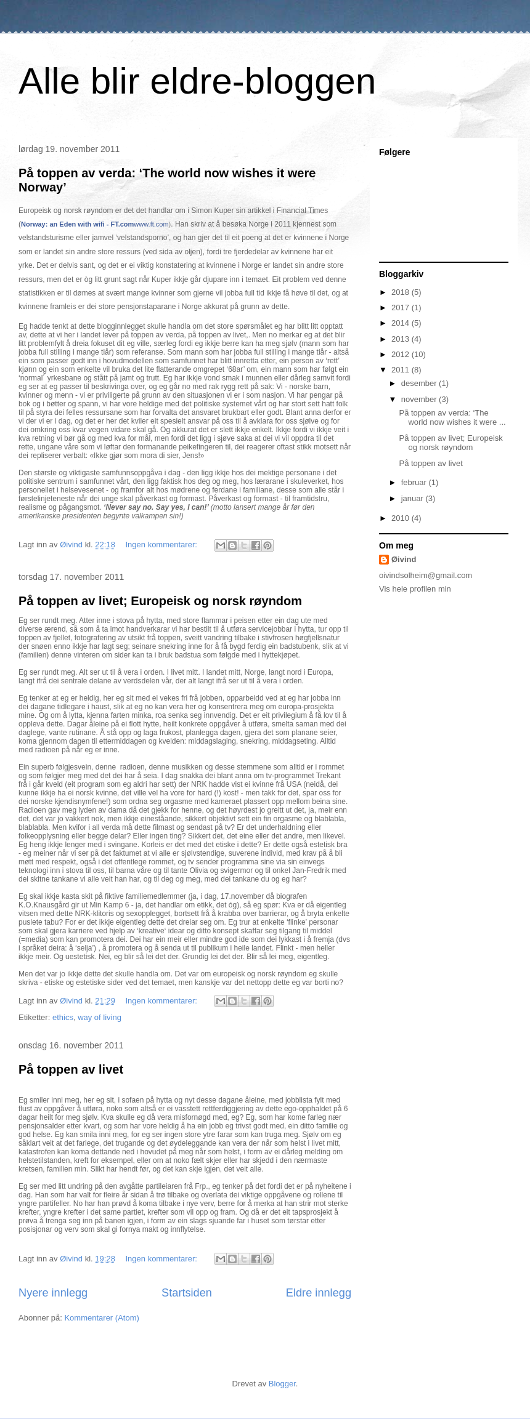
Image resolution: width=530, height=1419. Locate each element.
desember (420, 383)
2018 (401, 292)
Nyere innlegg (53, 1293)
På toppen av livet (70, 1069)
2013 (401, 339)
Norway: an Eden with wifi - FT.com (77, 224)
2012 (401, 354)
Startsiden (186, 1293)
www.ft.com (151, 224)
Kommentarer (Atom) (101, 1317)
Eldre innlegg (318, 1293)
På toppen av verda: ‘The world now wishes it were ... (452, 417)
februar (415, 482)
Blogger (282, 1383)
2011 (401, 369)
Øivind (403, 559)
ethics (62, 1017)
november (420, 399)
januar (413, 498)
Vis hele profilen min (415, 588)
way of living (99, 1017)
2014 (401, 323)
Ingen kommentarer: (163, 544)
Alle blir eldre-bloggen (197, 81)
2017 (401, 307)
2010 (401, 518)
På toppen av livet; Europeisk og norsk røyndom (160, 601)
